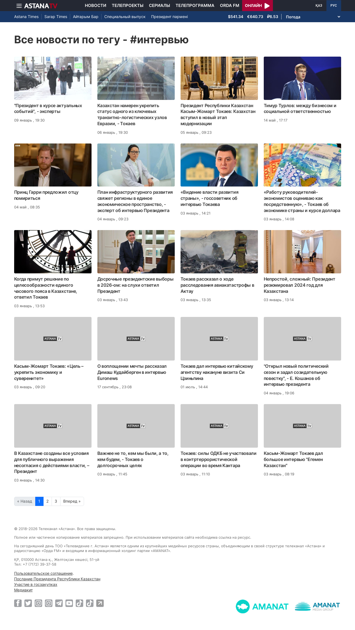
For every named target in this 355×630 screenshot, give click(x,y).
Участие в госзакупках (35, 584)
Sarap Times (55, 16)
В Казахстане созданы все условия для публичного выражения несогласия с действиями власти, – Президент (51, 462)
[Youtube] (69, 603)
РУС (334, 5)
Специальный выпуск (125, 16)
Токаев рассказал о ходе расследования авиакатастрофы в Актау (217, 285)
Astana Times (26, 16)
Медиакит (23, 590)
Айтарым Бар (85, 16)
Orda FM (229, 5)
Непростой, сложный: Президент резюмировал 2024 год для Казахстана (299, 285)
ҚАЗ (319, 5)
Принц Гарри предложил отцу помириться (46, 195)
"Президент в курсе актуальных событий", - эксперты (48, 108)
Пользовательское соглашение (43, 573)
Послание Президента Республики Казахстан (57, 578)
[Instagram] (38, 603)
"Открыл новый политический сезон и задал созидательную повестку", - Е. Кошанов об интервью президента (296, 375)
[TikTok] (79, 603)
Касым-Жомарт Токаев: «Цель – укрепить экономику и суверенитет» (49, 372)
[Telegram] (59, 603)
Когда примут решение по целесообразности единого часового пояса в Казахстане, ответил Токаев (45, 288)
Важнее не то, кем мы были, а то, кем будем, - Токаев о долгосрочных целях (133, 459)
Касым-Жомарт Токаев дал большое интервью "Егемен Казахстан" (293, 459)
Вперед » (72, 501)
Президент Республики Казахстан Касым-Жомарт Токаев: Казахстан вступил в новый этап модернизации (218, 114)
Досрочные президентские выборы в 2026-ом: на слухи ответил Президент (135, 285)
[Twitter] (28, 603)
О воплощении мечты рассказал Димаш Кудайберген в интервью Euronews (132, 372)
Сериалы (159, 5)
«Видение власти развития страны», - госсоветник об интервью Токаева (210, 198)
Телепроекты (127, 5)
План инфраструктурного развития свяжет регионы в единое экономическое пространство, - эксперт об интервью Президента (135, 201)
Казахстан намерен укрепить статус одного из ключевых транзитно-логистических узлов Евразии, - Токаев (132, 114)
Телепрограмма (195, 5)
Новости (95, 5)
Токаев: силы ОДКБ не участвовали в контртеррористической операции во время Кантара (219, 459)
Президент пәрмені (169, 16)
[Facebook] (17, 603)
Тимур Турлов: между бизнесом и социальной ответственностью (300, 108)
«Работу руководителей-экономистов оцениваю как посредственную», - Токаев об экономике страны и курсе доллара (302, 201)
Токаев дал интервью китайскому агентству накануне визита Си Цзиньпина (217, 372)
